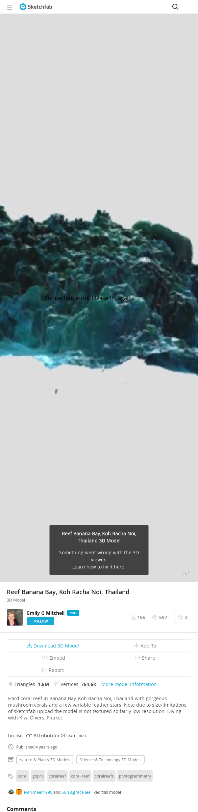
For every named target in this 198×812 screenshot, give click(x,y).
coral (22, 776)
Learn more (74, 735)
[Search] (175, 7)
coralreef (57, 776)
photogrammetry (135, 776)
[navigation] (10, 7)
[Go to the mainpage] (36, 6)
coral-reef (80, 776)
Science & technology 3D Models (110, 759)
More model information (129, 684)
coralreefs (104, 776)
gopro (38, 776)
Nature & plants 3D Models (44, 759)
